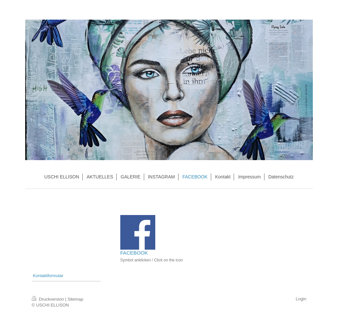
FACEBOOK (134, 253)
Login (301, 298)
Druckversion (48, 299)
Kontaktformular (48, 275)
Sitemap (75, 299)
